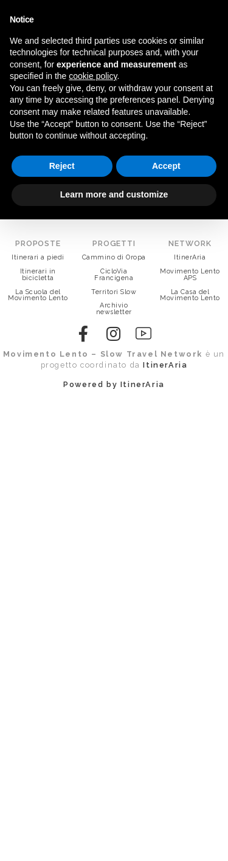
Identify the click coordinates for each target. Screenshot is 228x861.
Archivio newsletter (114, 308)
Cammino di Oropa (114, 257)
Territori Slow (113, 292)
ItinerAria (190, 257)
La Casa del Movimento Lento (190, 295)
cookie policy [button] (93, 76)
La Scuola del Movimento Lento (38, 295)
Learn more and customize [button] (114, 194)
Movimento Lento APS (190, 274)
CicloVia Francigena (113, 274)
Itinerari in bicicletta (38, 274)
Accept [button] (166, 166)
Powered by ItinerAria (114, 384)
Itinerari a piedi (38, 257)
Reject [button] (62, 166)
